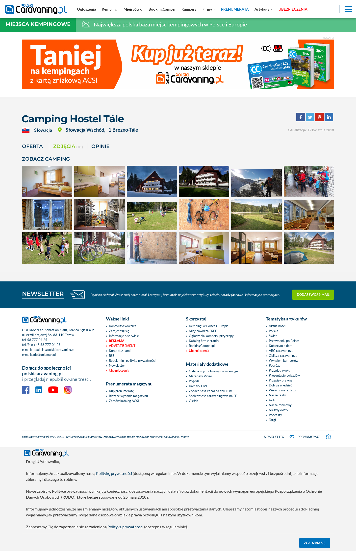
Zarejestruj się (119, 331)
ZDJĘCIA (68, 146)
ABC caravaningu (281, 351)
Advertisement (122, 346)
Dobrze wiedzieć (280, 385)
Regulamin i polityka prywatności (132, 360)
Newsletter (117, 365)
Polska (273, 331)
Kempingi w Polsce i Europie (209, 326)
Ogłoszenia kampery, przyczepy (211, 336)
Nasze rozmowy (280, 405)
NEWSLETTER (43, 293)
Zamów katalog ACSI (124, 401)
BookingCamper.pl (202, 346)
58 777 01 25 (37, 340)
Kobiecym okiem (280, 346)
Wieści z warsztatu (282, 390)
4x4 (272, 400)
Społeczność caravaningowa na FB (213, 396)
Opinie (100, 146)
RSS (111, 356)
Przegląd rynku (279, 370)
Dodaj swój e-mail (313, 295)
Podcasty (275, 415)
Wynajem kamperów (283, 360)
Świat (273, 336)
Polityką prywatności (125, 526)
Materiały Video (200, 376)
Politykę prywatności (114, 473)
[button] (264, 9)
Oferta (32, 146)
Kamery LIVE (198, 386)
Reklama (116, 341)
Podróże (274, 365)
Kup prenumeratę (121, 391)
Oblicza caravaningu (283, 356)
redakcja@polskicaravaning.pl (53, 350)
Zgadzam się (315, 543)
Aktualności (277, 326)
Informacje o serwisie (124, 336)
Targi (272, 420)
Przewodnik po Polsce (284, 341)
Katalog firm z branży (204, 341)
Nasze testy (277, 395)
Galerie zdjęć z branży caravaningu (213, 371)
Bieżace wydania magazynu (128, 396)
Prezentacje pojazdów (284, 375)
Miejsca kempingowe (38, 24)
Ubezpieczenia (119, 370)
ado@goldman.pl (44, 355)
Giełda (193, 401)
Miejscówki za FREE (203, 331)
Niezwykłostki (279, 410)
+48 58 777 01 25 (47, 345)
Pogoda (194, 381)
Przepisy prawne (280, 380)
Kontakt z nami (119, 351)
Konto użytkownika (122, 326)
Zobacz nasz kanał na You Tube (211, 391)
